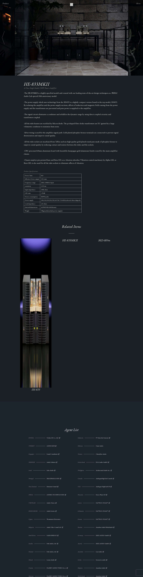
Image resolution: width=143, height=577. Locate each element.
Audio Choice (51, 503)
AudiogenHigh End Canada (104, 478)
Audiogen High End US (103, 486)
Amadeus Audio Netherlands (104, 527)
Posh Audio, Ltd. (51, 543)
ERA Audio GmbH (101, 462)
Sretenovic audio (100, 560)
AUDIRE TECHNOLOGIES (55, 495)
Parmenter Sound (52, 486)
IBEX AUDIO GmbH (102, 535)
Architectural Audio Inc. (103, 470)
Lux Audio (99, 552)
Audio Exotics (51, 511)
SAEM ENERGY (52, 535)
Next (139, 37)
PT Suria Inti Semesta (102, 438)
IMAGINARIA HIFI (53, 478)
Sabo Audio (50, 470)
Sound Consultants (52, 454)
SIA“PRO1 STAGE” (102, 503)
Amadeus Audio (100, 568)
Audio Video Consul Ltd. (54, 527)
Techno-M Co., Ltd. (52, 438)
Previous (3, 37)
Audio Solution (51, 462)
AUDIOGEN (51, 446)
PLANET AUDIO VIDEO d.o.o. (56, 568)
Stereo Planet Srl (100, 495)
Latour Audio (51, 560)
